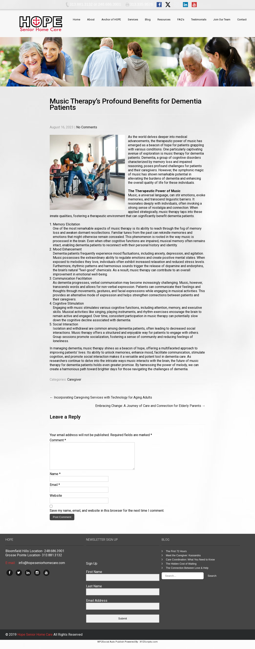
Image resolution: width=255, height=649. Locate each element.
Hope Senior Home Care (35, 639)
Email (55, 490)
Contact (242, 19)
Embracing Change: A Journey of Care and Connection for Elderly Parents (150, 406)
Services (133, 19)
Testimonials (198, 19)
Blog (148, 19)
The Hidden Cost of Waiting (181, 568)
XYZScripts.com (149, 646)
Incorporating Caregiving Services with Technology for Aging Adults (101, 397)
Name (55, 479)
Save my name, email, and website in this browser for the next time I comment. (107, 516)
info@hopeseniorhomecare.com (42, 568)
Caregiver (74, 379)
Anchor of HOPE (111, 19)
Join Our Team (221, 19)
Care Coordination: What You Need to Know (190, 564)
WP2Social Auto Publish (110, 646)
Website (56, 501)
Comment (58, 440)
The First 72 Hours (176, 556)
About (91, 19)
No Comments (86, 127)
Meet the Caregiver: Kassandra (183, 560)
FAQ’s (180, 19)
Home (76, 19)
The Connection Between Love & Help (187, 572)
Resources (163, 19)
